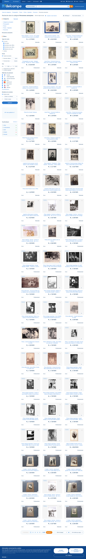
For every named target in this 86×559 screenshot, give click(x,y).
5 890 (44, 532)
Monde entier (5, 94)
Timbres (4, 544)
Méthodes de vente (20, 545)
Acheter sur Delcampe (7, 541)
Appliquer (10, 102)
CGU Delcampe (46, 545)
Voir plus (4, 557)
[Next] (49, 532)
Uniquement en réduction (8, 68)
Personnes (5, 29)
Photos (4, 25)
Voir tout (15, 121)
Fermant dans (6, 61)
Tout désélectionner (5, 89)
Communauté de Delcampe (35, 541)
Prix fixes (6, 43)
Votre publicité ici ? (10, 112)
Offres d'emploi (47, 544)
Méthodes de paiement (62, 544)
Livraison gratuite (6, 70)
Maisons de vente (8, 49)
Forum (30, 545)
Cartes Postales (5, 545)
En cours (4, 41)
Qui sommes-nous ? (47, 541)
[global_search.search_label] (53, 6)
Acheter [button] (23, 1)
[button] (68, 6)
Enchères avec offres (8, 45)
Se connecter (16, 1)
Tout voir (16, 19)
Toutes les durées (6, 55)
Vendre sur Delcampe (20, 541)
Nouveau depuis (6, 58)
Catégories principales (7, 22)
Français (81, 1)
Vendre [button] (28, 1)
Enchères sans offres (8, 47)
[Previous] (25, 532)
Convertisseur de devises (76, 541)
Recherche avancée (79, 6)
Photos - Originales (7, 27)
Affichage (66, 15)
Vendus (4, 51)
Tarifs (17, 544)
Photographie (5, 24)
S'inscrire (7, 1)
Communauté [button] (35, 1)
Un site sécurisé (60, 541)
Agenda (31, 544)
